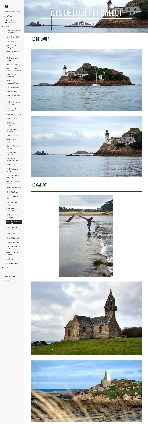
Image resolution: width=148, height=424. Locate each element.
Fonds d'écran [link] (9, 276)
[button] (145, 2)
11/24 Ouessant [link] (12, 136)
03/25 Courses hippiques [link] (11, 109)
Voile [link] (6, 267)
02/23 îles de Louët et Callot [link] (13, 222)
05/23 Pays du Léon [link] (13, 188)
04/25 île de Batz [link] (12, 92)
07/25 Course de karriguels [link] (12, 76)
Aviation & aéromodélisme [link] (10, 21)
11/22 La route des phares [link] (13, 247)
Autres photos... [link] (10, 272)
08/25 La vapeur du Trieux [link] (13, 53)
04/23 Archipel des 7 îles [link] (13, 197)
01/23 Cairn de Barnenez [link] (11, 228)
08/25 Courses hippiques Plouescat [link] (13, 69)
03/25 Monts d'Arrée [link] (13, 114)
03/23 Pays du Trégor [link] (11, 203)
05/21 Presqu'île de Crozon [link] (13, 254)
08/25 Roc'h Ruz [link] (12, 64)
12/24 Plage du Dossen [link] (11, 124)
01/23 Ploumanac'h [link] (13, 234)
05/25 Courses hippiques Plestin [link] (12, 82)
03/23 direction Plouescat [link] (11, 210)
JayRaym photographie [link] (12, 12)
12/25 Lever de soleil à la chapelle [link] (13, 32)
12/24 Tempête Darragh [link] (12, 130)
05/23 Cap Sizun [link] (12, 192)
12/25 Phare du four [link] (13, 37)
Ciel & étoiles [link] (9, 259)
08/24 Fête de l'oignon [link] (11, 141)
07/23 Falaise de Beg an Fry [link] (13, 170)
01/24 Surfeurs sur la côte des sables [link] (13, 159)
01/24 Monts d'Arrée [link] (13, 165)
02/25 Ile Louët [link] (11, 119)
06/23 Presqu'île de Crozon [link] (13, 182)
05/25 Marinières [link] (12, 87)
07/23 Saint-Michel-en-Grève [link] (13, 176)
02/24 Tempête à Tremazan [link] (12, 153)
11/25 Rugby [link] (11, 41)
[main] (86, 16)
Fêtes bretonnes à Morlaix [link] (13, 147)
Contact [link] (7, 280)
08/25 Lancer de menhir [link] (12, 59)
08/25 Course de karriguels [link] (12, 46)
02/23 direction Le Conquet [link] (13, 216)
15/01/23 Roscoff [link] (12, 238)
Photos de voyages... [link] (11, 263)
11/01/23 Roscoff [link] (12, 242)
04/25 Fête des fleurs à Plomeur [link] (14, 103)
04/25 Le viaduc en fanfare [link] (13, 97)
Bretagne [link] (7, 26)
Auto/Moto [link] (8, 16)
